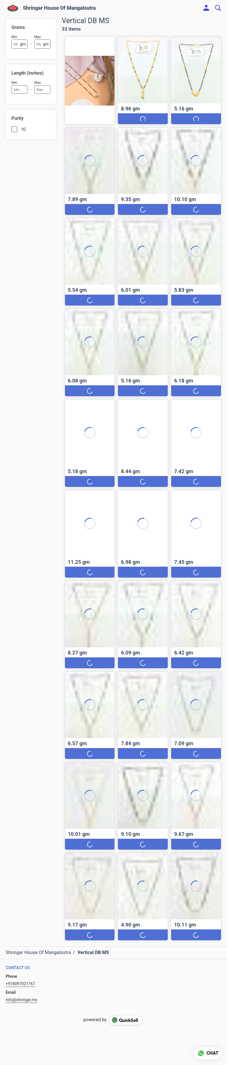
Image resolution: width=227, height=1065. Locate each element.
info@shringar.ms (21, 999)
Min (14, 37)
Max (37, 37)
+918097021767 (20, 983)
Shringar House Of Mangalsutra (59, 8)
